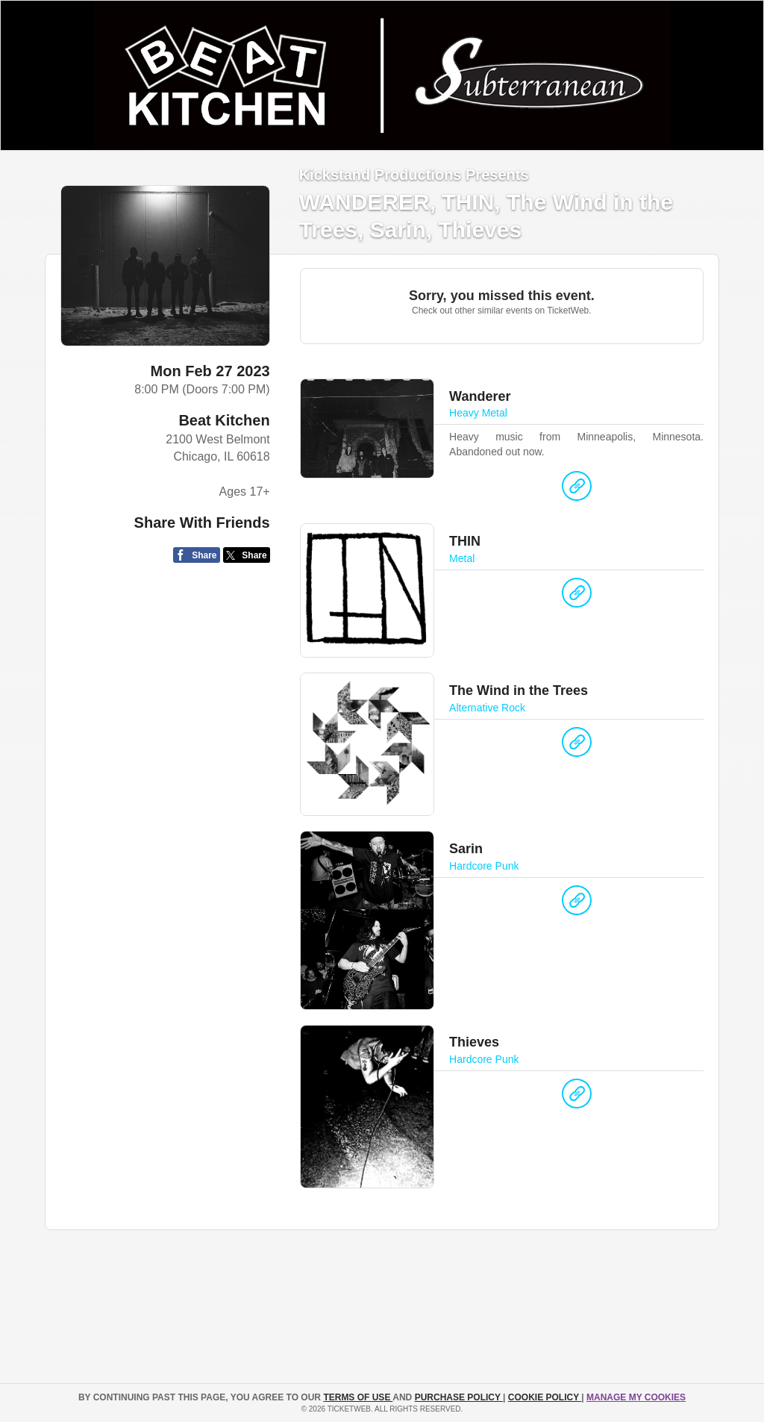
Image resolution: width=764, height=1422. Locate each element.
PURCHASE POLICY (459, 1397)
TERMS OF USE (357, 1397)
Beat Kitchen (223, 420)
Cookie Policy (544, 1397)
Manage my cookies (636, 1397)
